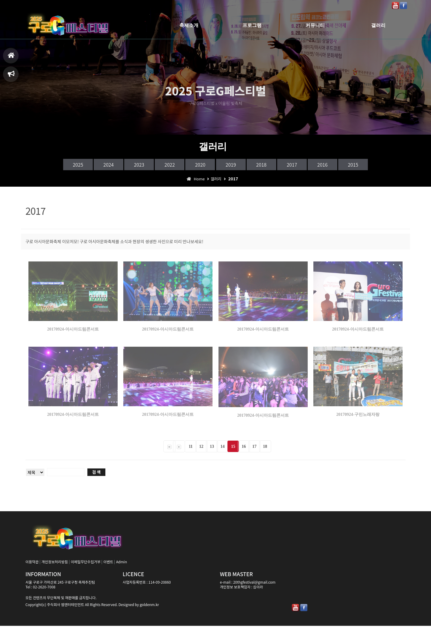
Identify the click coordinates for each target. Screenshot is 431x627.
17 (254, 447)
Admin (121, 562)
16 (244, 447)
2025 (55, 164)
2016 (340, 164)
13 (212, 447)
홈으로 (11, 57)
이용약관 (32, 562)
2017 (304, 164)
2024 (91, 164)
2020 (197, 164)
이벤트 (108, 562)
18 (265, 447)
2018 (268, 164)
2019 (233, 164)
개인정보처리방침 (55, 562)
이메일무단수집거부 (85, 562)
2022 (162, 164)
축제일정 (11, 76)
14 (223, 447)
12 (201, 447)
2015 (375, 164)
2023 (127, 164)
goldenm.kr (149, 605)
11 (190, 447)
